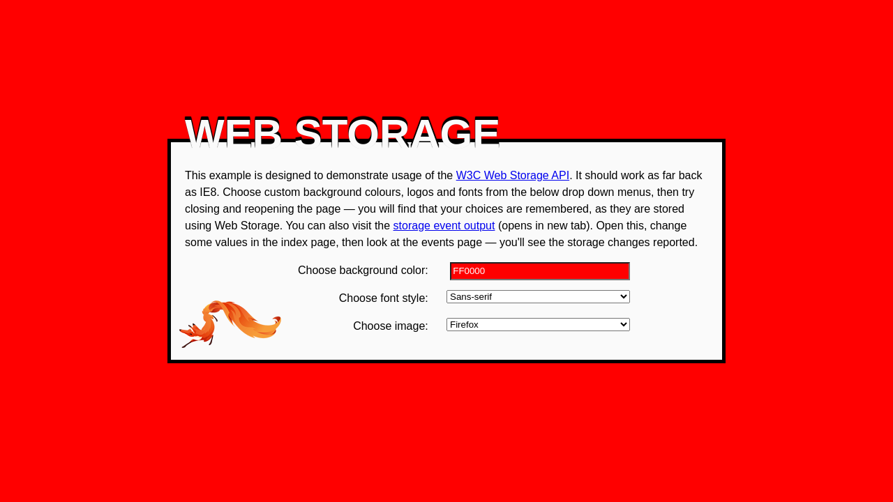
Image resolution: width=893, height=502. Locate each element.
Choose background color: (363, 270)
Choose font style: (383, 298)
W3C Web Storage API (512, 175)
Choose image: (390, 326)
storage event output (444, 225)
